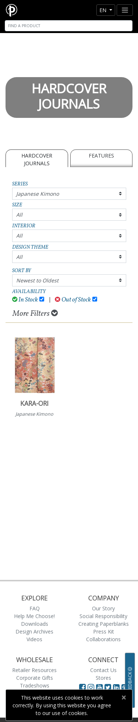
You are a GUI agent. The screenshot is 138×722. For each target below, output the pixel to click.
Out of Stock (73, 300)
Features (101, 155)
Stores (103, 677)
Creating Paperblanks (103, 623)
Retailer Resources (34, 670)
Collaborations (103, 639)
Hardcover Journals (36, 159)
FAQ (34, 608)
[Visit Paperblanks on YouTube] (100, 687)
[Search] (68, 25)
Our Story (103, 608)
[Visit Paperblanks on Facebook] (82, 687)
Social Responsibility (103, 616)
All (19, 214)
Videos (34, 639)
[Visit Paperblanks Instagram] (91, 687)
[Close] (123, 697)
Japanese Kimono (37, 193)
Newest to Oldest (37, 280)
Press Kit (103, 631)
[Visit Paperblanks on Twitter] (109, 687)
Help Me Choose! (34, 616)
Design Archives (34, 631)
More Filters (35, 313)
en (103, 10)
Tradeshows (34, 685)
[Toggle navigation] (125, 10)
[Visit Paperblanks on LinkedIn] (117, 687)
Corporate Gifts (34, 677)
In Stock (25, 300)
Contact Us (103, 670)
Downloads (34, 623)
